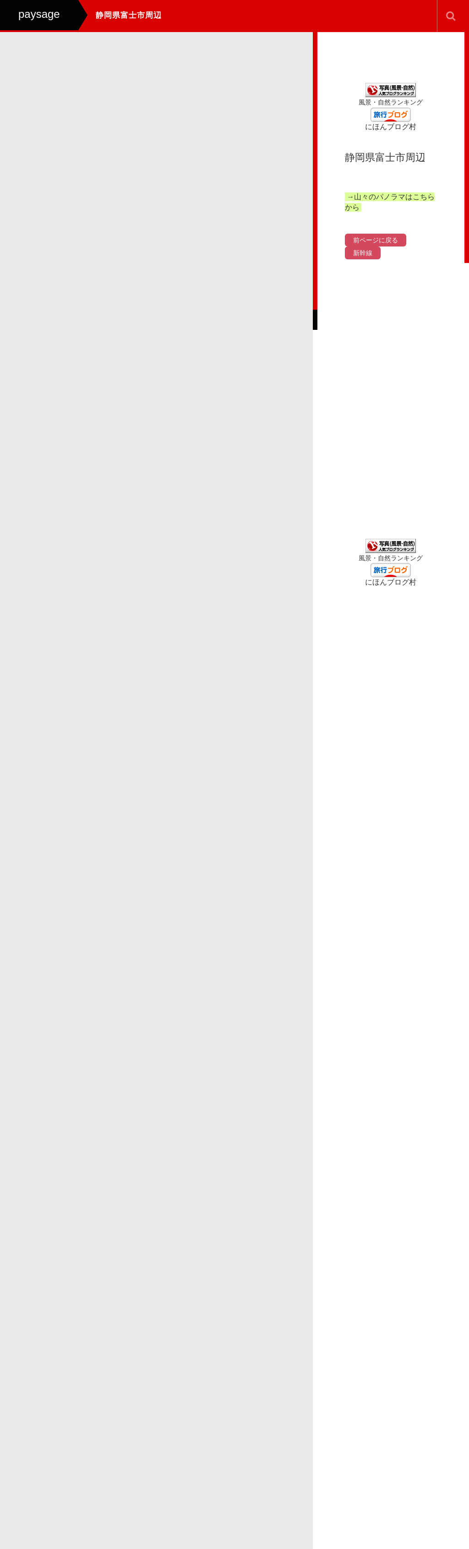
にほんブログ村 (390, 127)
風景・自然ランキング (391, 102)
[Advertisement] (391, 401)
